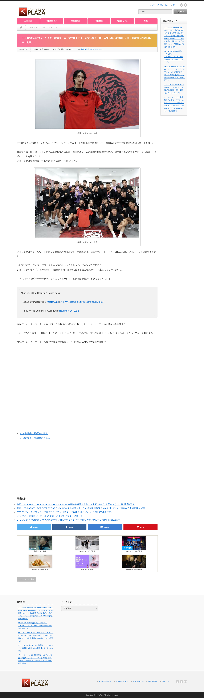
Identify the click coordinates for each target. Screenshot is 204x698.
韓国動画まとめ (122, 681)
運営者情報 (152, 681)
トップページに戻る (26, 579)
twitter (181, 5)
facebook (185, 5)
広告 (174, 5)
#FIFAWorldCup (68, 302)
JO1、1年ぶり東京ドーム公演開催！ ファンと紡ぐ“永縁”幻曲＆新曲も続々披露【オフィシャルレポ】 (35, 648)
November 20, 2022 (69, 310)
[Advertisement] (99, 9)
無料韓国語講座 (105, 681)
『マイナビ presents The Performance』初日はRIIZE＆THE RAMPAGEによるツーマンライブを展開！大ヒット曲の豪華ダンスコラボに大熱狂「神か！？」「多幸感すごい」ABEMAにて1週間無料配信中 (36, 613)
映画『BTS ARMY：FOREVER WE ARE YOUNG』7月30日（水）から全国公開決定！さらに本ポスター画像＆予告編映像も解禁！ (82, 508)
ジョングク (99, 49)
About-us (28, 21)
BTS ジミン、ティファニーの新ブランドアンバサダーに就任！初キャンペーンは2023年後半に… (65, 512)
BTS (92, 49)
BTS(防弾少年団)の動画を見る (35, 438)
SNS (146, 21)
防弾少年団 (85, 49)
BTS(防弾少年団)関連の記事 (34, 433)
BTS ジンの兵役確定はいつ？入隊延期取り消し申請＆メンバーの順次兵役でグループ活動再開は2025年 (68, 519)
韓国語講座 (75, 21)
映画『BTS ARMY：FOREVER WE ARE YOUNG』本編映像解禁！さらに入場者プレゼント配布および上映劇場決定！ (76, 504)
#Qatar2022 (53, 302)
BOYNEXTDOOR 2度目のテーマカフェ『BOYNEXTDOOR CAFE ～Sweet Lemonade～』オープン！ (174, 56)
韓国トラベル (122, 21)
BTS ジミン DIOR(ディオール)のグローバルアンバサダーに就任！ (50, 516)
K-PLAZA (99, 695)
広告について (167, 681)
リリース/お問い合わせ (160, 5)
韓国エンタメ (51, 21)
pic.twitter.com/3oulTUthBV (90, 302)
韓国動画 (99, 21)
